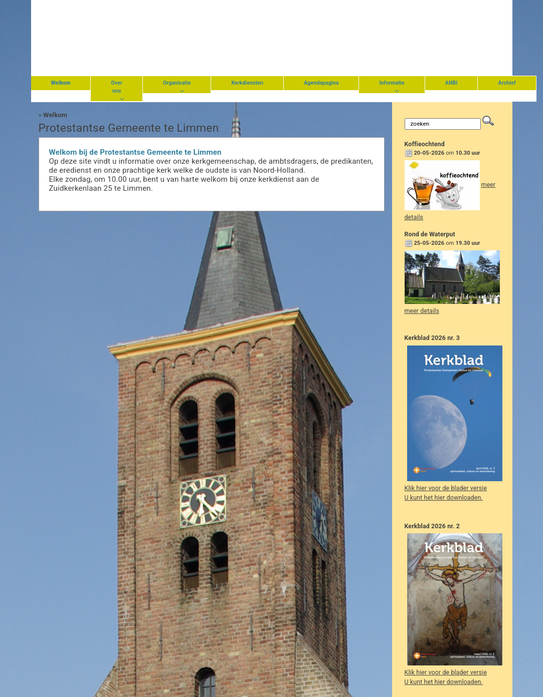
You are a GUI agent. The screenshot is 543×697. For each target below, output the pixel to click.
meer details (422, 310)
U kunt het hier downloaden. (444, 497)
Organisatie (177, 83)
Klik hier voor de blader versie (446, 488)
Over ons (116, 87)
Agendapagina (321, 83)
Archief (506, 83)
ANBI (451, 83)
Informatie (391, 83)
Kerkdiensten (247, 83)
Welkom (55, 115)
